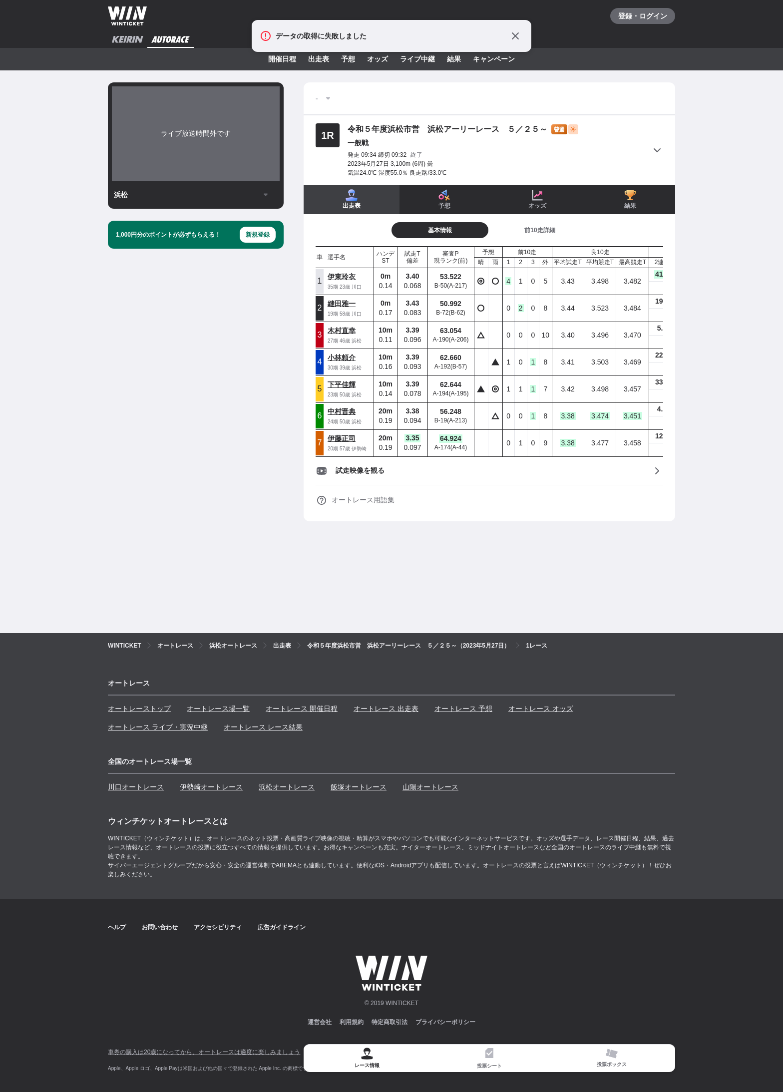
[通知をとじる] (515, 36)
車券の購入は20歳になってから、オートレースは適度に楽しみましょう (204, 1052)
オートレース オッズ (540, 709)
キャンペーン (494, 59)
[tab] (489, 1058)
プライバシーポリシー (445, 1022)
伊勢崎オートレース (211, 787)
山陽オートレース (430, 787)
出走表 (318, 59)
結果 (454, 59)
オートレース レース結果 (263, 727)
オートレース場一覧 (218, 709)
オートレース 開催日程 (302, 709)
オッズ (377, 59)
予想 (348, 59)
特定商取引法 (389, 1022)
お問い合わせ (160, 927)
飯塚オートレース (359, 787)
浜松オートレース (287, 787)
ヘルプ (117, 927)
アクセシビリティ (218, 927)
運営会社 (320, 1022)
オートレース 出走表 (386, 709)
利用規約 (352, 1022)
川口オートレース (136, 787)
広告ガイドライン (282, 927)
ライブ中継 (417, 59)
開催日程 (282, 59)
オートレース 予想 (463, 709)
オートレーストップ (139, 709)
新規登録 (258, 234)
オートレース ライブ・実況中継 (158, 727)
